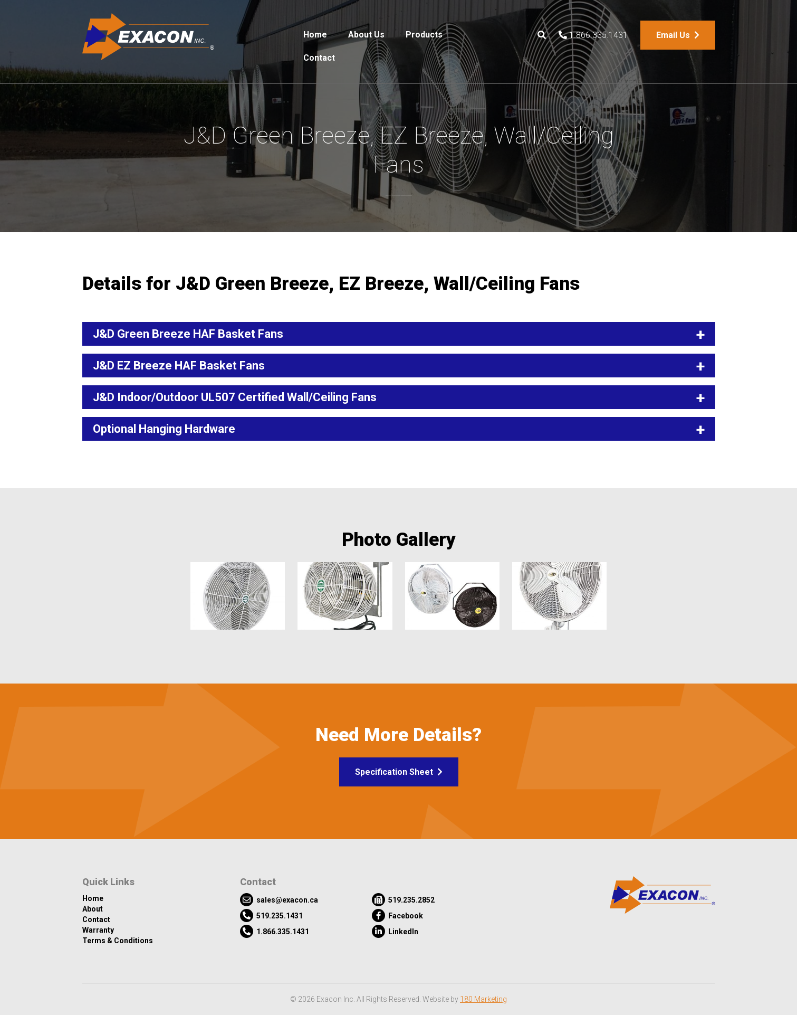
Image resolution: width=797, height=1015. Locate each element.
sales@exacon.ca (279, 899)
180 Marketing (483, 999)
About (92, 909)
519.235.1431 (271, 915)
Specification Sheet (399, 772)
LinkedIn (395, 931)
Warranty (98, 930)
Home (315, 35)
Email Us (677, 35)
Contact (319, 58)
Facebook (397, 915)
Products (424, 35)
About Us (366, 35)
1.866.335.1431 (593, 35)
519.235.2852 (403, 899)
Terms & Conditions (117, 940)
